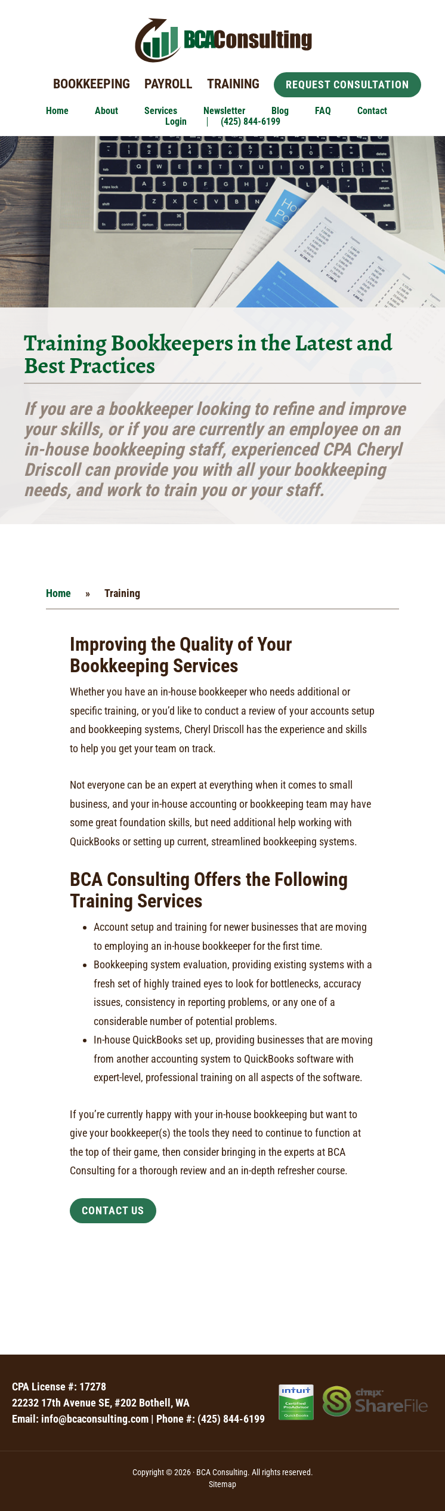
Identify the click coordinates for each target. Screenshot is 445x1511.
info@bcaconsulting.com (95, 1418)
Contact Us (113, 1210)
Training (233, 83)
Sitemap (222, 1484)
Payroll (168, 83)
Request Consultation (347, 84)
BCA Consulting (222, 40)
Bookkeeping (91, 83)
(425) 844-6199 (231, 1418)
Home (58, 593)
